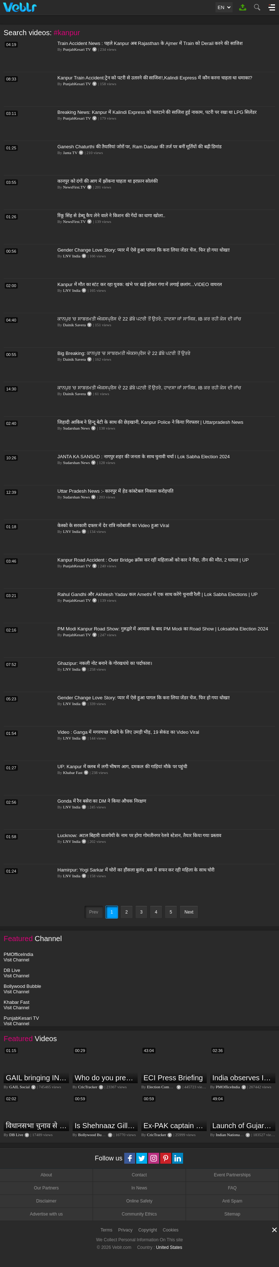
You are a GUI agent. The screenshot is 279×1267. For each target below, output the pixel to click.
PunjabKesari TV (77, 49)
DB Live (16, 1135)
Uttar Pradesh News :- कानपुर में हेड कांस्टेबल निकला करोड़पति (115, 491)
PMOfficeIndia (228, 1087)
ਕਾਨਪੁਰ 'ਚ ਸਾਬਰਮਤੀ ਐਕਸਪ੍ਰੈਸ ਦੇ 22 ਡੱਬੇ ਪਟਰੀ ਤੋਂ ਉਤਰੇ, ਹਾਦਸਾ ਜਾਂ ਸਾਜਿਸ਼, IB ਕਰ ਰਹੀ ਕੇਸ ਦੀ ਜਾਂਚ (149, 319)
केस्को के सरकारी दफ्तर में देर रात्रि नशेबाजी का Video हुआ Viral (113, 525)
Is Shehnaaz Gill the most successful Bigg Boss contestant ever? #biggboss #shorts (105, 1126)
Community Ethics (139, 1214)
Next (189, 912)
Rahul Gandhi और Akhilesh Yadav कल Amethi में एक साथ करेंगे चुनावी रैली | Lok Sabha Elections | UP (157, 594)
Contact (139, 1174)
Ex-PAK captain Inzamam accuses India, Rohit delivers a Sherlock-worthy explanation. (174, 1126)
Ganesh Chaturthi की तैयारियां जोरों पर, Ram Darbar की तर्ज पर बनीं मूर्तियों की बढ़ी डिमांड (139, 146)
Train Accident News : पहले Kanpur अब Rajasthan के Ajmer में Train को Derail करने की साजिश (150, 43)
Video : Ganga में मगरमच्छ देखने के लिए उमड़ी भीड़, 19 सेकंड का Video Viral (128, 732)
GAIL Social (19, 1087)
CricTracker (87, 1087)
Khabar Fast (72, 772)
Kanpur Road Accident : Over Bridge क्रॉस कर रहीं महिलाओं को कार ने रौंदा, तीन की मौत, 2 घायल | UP (153, 560)
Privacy (125, 1230)
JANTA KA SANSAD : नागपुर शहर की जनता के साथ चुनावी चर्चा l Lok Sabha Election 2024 (143, 456)
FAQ (232, 1188)
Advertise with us (46, 1214)
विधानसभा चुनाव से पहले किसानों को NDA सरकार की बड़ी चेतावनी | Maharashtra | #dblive (36, 1126)
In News (139, 1188)
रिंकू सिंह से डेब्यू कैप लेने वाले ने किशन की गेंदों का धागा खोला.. (111, 215)
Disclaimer (46, 1201)
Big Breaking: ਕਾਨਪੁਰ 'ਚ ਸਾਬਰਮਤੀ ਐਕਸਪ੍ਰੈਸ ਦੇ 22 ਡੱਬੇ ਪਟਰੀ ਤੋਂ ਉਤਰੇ (123, 353)
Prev (93, 912)
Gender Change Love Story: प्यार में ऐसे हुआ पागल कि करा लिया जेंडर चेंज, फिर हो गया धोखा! (143, 250)
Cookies (170, 1230)
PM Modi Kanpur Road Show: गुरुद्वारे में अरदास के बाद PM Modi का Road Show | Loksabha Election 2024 (162, 629)
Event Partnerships (232, 1174)
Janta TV (70, 152)
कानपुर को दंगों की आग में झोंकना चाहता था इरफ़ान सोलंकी (107, 181)
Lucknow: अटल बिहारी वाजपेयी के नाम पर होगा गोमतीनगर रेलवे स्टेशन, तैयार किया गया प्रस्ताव (139, 835)
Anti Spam (232, 1201)
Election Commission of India (171, 1087)
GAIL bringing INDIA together (36, 1078)
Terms (107, 1230)
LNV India (72, 256)
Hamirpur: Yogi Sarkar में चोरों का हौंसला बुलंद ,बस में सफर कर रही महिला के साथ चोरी (135, 870)
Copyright (147, 1230)
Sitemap (232, 1214)
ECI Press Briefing (173, 1078)
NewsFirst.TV (74, 187)
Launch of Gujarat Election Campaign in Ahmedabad (243, 1126)
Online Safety (139, 1201)
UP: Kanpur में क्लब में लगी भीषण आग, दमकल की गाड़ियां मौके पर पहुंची (122, 766)
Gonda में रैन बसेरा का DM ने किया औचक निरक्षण (101, 801)
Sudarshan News (76, 428)
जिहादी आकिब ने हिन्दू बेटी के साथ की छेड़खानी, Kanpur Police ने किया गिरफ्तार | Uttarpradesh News (150, 422)
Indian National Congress (236, 1135)
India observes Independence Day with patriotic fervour (243, 1078)
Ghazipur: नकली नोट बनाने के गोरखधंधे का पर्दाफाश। (104, 663)
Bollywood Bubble (93, 1135)
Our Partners (46, 1188)
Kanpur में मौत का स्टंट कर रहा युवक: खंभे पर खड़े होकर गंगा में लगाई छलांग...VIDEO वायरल (139, 284)
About (46, 1174)
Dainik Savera (74, 325)
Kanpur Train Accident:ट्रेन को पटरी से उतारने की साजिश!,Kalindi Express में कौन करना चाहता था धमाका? (154, 77)
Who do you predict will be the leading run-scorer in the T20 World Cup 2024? (105, 1078)
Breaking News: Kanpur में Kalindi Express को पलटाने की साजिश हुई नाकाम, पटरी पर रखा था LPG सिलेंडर (156, 112)
